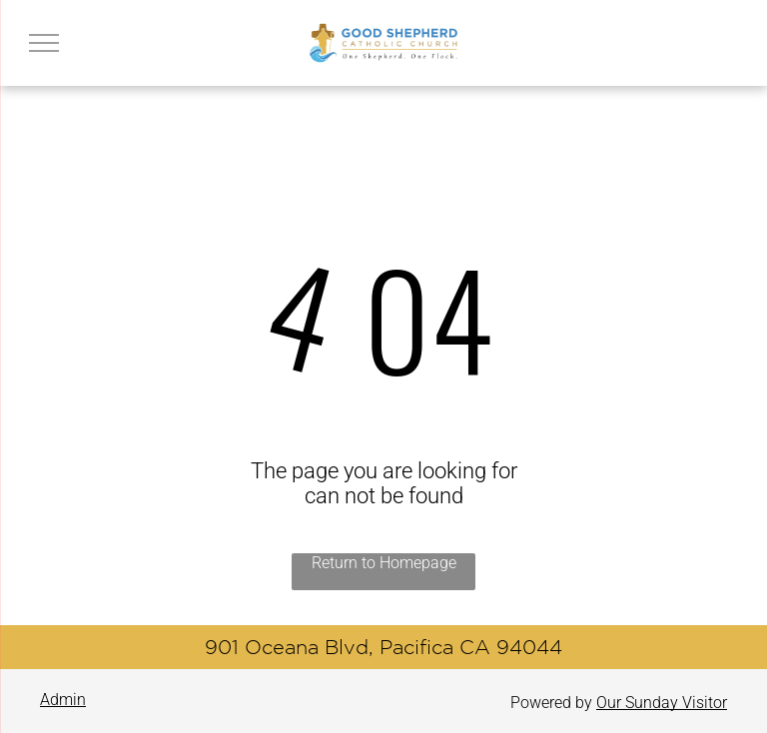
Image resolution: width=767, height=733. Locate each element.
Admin (63, 699)
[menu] (44, 43)
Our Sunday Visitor (661, 702)
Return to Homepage (384, 562)
